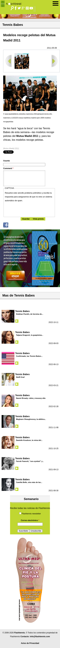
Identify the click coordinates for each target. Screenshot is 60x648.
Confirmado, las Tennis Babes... (29, 356)
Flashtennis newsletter (31, 514)
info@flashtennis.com (40, 636)
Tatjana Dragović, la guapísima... (29, 335)
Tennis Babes (22, 311)
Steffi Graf (20, 377)
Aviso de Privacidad (30, 643)
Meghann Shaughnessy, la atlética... (31, 419)
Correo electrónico (30, 520)
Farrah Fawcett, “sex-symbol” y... (30, 461)
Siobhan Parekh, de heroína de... (29, 314)
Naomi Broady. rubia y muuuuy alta (30, 398)
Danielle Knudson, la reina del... (29, 440)
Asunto (6, 161)
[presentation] (29, 209)
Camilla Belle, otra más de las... (29, 482)
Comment (8, 168)
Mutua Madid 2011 (11, 148)
